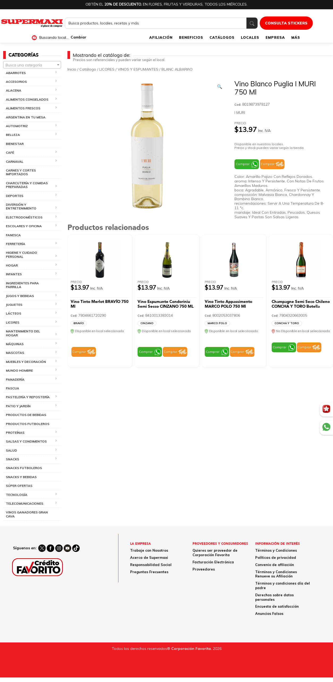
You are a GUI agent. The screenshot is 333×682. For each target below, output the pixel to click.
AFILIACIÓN (161, 37)
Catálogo (87, 69)
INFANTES (14, 274)
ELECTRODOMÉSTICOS (24, 217)
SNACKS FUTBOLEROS (24, 468)
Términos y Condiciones (276, 550)
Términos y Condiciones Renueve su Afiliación (276, 574)
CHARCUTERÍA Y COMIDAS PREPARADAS (27, 185)
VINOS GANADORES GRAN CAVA (27, 514)
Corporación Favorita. (191, 648)
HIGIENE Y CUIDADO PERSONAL (21, 254)
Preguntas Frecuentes (149, 572)
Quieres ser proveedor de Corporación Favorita (215, 552)
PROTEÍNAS (15, 433)
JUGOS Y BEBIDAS (20, 296)
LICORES (12, 322)
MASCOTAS (15, 353)
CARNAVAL (14, 162)
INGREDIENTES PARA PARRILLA (22, 285)
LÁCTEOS (13, 313)
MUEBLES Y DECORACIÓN (26, 362)
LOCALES (250, 37)
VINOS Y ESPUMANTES (138, 69)
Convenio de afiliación (274, 565)
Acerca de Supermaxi (149, 557)
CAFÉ (10, 153)
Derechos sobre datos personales (274, 597)
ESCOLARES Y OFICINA (24, 226)
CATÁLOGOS (222, 37)
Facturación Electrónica (213, 562)
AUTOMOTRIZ (17, 126)
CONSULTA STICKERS (286, 23)
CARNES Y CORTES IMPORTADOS (21, 172)
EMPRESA (275, 37)
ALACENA (13, 90)
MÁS (295, 37)
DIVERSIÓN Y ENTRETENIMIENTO (21, 206)
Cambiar (78, 37)
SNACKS (12, 459)
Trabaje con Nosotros (149, 550)
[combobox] (32, 64)
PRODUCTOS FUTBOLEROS (27, 424)
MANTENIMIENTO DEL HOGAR (23, 333)
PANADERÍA (15, 379)
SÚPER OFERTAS (19, 486)
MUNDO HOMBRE (19, 370)
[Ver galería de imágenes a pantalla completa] (219, 86)
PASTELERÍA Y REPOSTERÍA (28, 397)
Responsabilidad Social (151, 565)
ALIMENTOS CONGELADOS (27, 99)
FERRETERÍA (15, 244)
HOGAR (12, 265)
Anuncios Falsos (269, 613)
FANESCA (13, 235)
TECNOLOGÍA (16, 495)
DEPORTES (14, 196)
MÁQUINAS (15, 344)
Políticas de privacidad (275, 557)
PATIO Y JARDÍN (18, 406)
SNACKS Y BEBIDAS (21, 477)
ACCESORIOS (16, 82)
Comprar (242, 164)
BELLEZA (13, 135)
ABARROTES (16, 73)
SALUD (11, 450)
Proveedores (204, 569)
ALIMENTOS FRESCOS (23, 108)
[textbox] (32, 65)
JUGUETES (14, 305)
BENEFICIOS (191, 37)
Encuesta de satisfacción (277, 606)
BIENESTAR (15, 144)
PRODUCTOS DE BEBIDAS (26, 415)
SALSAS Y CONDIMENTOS (26, 441)
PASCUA (12, 388)
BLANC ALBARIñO (177, 69)
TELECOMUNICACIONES (24, 503)
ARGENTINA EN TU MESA (25, 117)
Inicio (71, 69)
